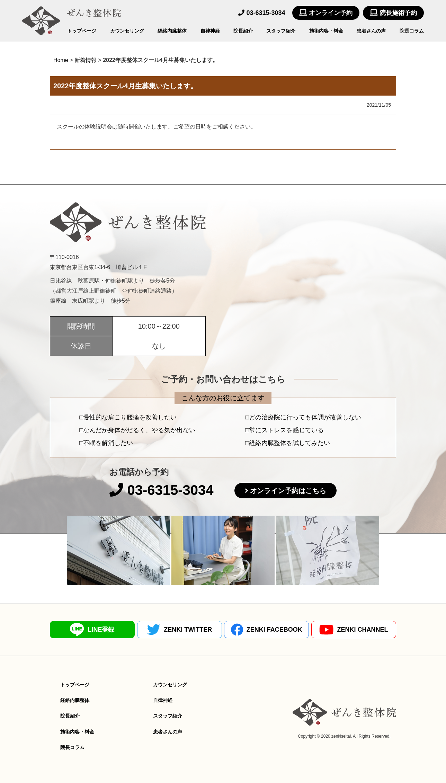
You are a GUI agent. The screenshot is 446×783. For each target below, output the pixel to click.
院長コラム (412, 31)
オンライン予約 (326, 12)
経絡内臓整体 (172, 31)
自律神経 (210, 31)
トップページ (81, 31)
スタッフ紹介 (280, 31)
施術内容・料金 (326, 31)
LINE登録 (92, 630)
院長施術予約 (393, 12)
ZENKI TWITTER (179, 629)
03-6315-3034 (261, 12)
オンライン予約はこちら (288, 491)
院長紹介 (243, 31)
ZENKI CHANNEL (353, 630)
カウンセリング (127, 31)
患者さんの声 (371, 31)
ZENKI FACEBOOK (266, 629)
